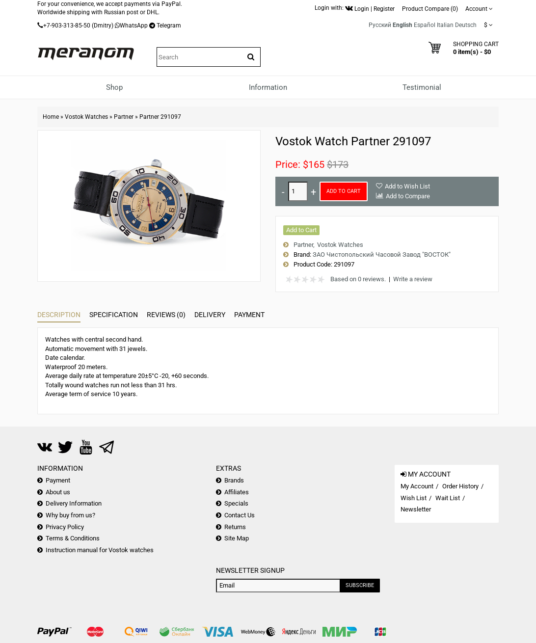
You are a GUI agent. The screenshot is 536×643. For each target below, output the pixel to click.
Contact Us (239, 515)
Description (58, 315)
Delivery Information (74, 503)
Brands (234, 480)
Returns (235, 527)
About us (58, 492)
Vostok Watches (86, 116)
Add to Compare (408, 196)
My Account (417, 486)
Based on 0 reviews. (358, 279)
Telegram (169, 25)
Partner (124, 116)
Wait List (447, 498)
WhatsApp (134, 25)
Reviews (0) (166, 315)
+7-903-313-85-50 (66, 25)
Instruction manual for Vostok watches (100, 550)
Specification (113, 315)
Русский (380, 25)
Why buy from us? (70, 515)
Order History (460, 486)
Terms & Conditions (73, 538)
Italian (445, 25)
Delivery (209, 315)
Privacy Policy (65, 527)
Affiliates (236, 492)
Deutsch (466, 25)
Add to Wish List (407, 186)
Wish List (414, 498)
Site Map (236, 538)
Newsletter (416, 509)
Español (424, 25)
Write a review (412, 279)
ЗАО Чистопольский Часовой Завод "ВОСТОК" (382, 254)
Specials (236, 503)
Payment (249, 315)
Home (51, 116)
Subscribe (360, 585)
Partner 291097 (160, 116)
